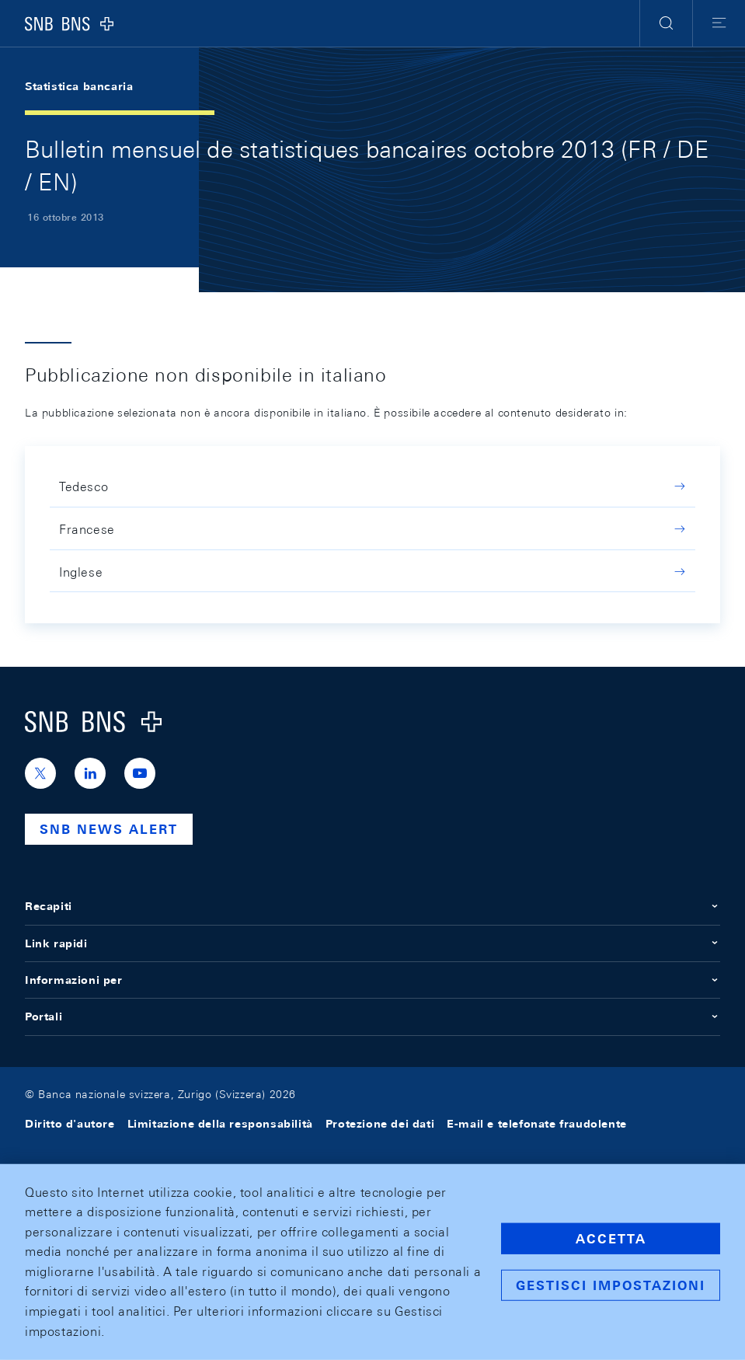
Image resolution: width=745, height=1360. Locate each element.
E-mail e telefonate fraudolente (537, 1124)
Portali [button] (372, 1016)
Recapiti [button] (372, 906)
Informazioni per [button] (372, 980)
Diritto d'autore (70, 1124)
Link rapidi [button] (372, 943)
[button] (666, 23)
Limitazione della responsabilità (220, 1124)
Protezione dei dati (380, 1124)
